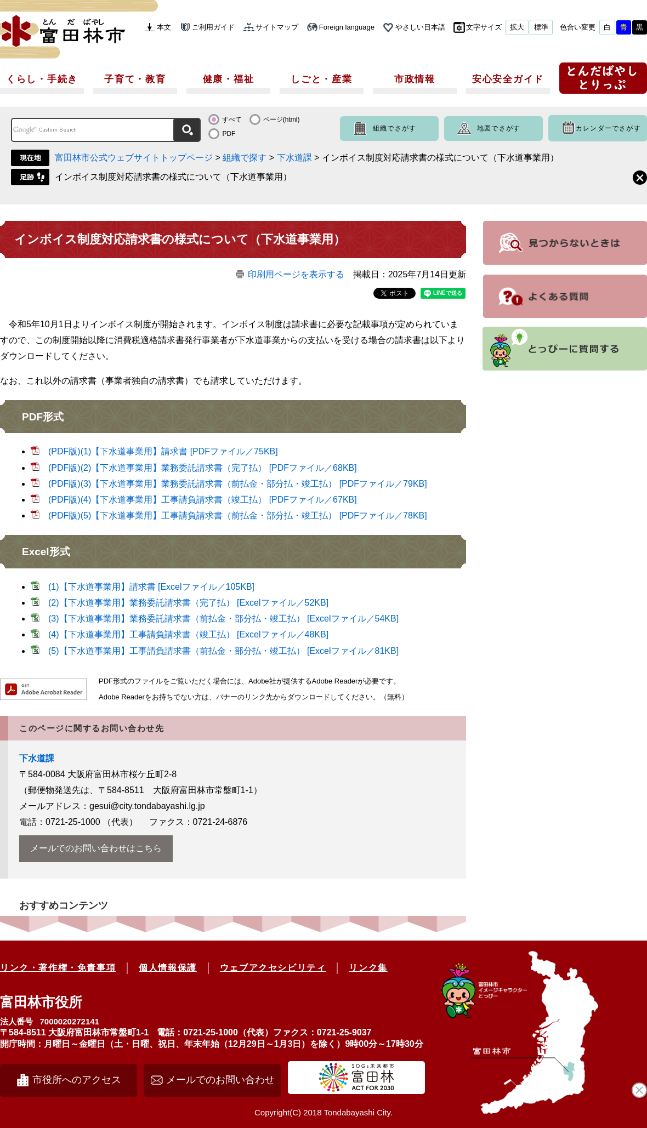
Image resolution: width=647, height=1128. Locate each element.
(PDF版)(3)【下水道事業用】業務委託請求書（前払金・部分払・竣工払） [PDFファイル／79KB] (237, 483)
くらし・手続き (42, 79)
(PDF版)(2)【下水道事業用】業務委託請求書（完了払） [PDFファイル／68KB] (202, 467)
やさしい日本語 (420, 27)
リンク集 (368, 967)
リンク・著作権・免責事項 (58, 967)
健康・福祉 (228, 79)
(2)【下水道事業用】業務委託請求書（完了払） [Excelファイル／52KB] (188, 602)
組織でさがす (394, 128)
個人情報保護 (168, 967)
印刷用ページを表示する (296, 274)
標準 (541, 27)
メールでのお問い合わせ (220, 1079)
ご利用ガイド (213, 27)
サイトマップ (277, 27)
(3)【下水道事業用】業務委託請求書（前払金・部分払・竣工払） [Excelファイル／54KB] (223, 618)
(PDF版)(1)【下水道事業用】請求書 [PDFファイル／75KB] (163, 451)
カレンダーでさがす (608, 128)
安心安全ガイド (508, 79)
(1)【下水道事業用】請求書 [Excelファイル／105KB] (151, 586)
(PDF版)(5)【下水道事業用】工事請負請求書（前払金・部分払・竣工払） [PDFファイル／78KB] (237, 515)
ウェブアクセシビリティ (273, 967)
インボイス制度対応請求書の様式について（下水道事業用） (173, 176)
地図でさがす (498, 128)
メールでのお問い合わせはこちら (96, 848)
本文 (164, 27)
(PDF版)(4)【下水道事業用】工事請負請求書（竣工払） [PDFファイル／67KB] (202, 499)
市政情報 (414, 79)
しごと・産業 (321, 79)
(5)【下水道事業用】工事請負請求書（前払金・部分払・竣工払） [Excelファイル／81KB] (223, 651)
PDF (228, 134)
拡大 (517, 27)
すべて (232, 119)
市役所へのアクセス (76, 1079)
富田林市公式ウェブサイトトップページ (134, 157)
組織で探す (244, 157)
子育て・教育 (135, 79)
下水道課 (294, 157)
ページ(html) (281, 119)
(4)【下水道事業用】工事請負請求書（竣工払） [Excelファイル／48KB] (188, 634)
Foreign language (346, 27)
